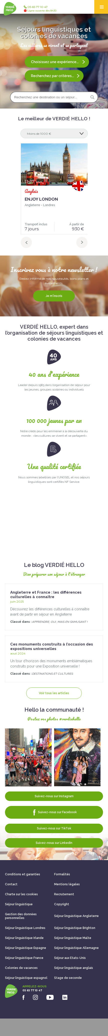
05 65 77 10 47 (40, 8)
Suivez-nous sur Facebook (54, 812)
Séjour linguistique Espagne (25, 948)
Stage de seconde (68, 978)
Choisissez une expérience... (58, 62)
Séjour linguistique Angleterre (76, 916)
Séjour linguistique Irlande (24, 938)
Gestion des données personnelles (21, 916)
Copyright (61, 904)
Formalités (62, 874)
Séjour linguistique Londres (25, 928)
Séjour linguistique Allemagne (76, 948)
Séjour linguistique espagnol (26, 978)
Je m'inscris (54, 296)
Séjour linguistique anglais (73, 968)
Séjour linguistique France (24, 958)
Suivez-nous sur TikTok (54, 828)
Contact (11, 884)
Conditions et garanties (22, 874)
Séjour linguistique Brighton (74, 928)
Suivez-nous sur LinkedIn (54, 843)
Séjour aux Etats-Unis (70, 958)
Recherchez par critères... (55, 76)
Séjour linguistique (19, 904)
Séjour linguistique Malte (72, 938)
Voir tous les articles (54, 693)
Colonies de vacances (21, 968)
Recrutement (64, 894)
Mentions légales (67, 884)
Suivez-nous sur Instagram (54, 796)
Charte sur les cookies (21, 894)
